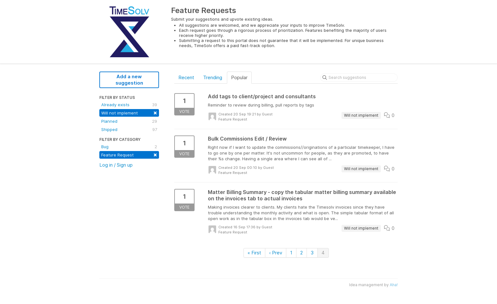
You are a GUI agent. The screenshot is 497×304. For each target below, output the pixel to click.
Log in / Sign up (116, 165)
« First (254, 253)
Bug (129, 146)
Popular (239, 77)
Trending (212, 77)
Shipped (129, 129)
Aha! (394, 284)
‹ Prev (275, 253)
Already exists (129, 104)
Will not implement (129, 112)
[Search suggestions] (359, 77)
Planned (129, 121)
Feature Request (129, 154)
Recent (186, 77)
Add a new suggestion (129, 79)
